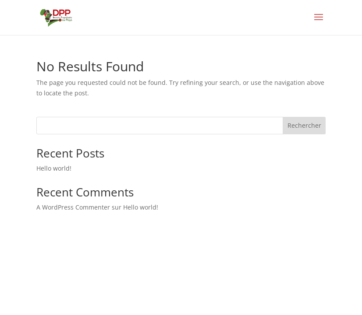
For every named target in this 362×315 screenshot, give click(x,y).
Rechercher (304, 125)
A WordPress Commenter (73, 207)
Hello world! (53, 168)
